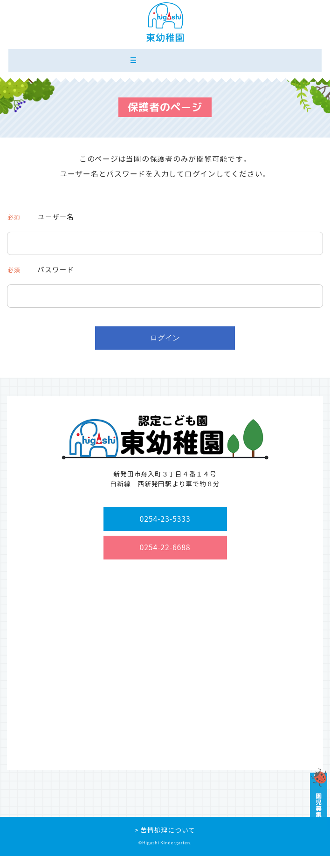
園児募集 (318, 799)
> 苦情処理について (165, 830)
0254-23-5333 (165, 519)
